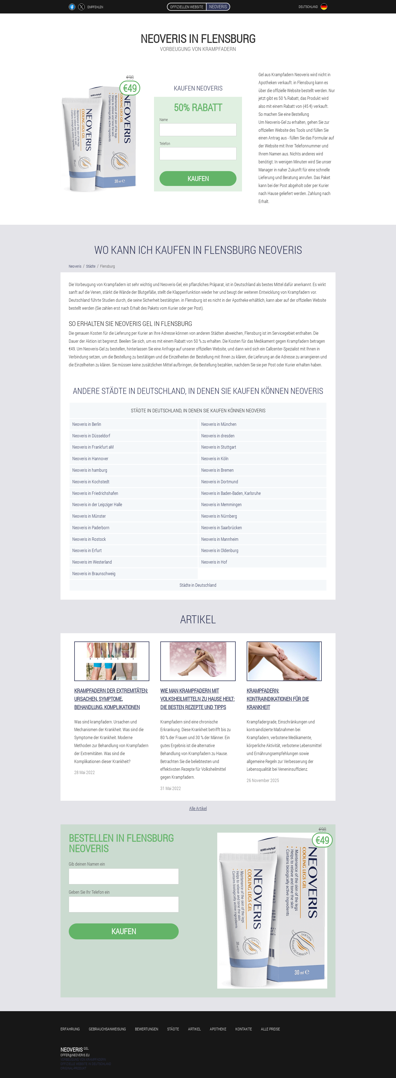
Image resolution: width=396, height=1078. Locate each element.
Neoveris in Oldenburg (219, 550)
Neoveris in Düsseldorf (91, 435)
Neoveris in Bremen (217, 470)
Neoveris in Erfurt (87, 550)
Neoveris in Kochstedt (90, 481)
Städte (173, 1029)
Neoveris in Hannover (90, 458)
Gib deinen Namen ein (87, 864)
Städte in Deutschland (198, 585)
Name (164, 120)
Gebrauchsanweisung (107, 1029)
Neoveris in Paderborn (90, 527)
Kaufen (198, 178)
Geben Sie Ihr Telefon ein (89, 892)
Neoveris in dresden (218, 435)
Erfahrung (70, 1029)
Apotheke (218, 1029)
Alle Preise (270, 1029)
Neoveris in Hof (214, 562)
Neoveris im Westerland (92, 562)
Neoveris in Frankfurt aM (93, 447)
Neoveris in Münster (89, 516)
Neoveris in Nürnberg (219, 516)
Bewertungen (146, 1029)
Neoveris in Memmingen (221, 504)
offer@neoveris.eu (75, 1055)
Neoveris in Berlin (86, 424)
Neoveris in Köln (215, 458)
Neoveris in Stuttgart (218, 447)
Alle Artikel (198, 808)
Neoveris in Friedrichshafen (95, 493)
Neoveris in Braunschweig (94, 573)
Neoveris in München (219, 424)
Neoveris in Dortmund (219, 481)
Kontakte (243, 1029)
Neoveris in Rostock (89, 539)
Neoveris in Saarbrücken (221, 527)
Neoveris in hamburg (89, 470)
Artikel (194, 1029)
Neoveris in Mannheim (219, 539)
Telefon (165, 144)
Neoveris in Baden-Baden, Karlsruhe (231, 493)
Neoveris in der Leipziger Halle (97, 504)
